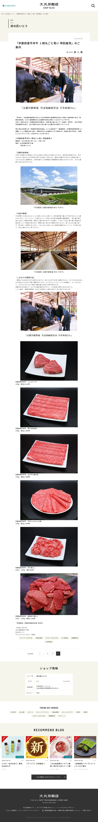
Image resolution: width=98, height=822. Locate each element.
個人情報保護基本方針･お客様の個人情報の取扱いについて (61, 810)
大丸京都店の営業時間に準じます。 (47, 688)
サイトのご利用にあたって (45, 807)
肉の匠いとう (10, 14)
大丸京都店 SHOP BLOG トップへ (50, 777)
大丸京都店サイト (29, 807)
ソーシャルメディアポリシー (65, 807)
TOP (2, 14)
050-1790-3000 (50, 802)
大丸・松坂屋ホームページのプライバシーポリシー (23, 810)
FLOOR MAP (66, 681)
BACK (30, 654)
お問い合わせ (87, 810)
